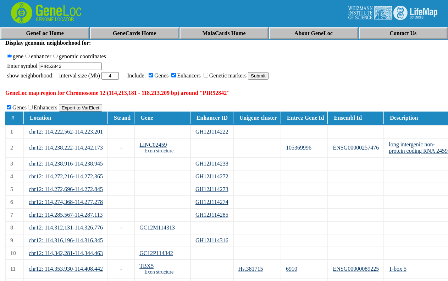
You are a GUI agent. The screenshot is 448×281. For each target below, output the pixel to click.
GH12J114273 (211, 189)
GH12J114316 (211, 240)
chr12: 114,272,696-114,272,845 (66, 189)
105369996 (298, 148)
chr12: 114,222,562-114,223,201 (66, 132)
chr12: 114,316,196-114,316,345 (66, 240)
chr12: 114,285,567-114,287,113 (66, 215)
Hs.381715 (250, 269)
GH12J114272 (211, 176)
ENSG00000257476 (356, 148)
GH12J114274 (211, 202)
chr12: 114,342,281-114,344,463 (66, 253)
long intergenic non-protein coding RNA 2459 (418, 147)
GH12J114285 (211, 215)
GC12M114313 (157, 228)
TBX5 (146, 266)
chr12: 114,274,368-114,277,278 (66, 202)
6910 (291, 269)
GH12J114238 (211, 164)
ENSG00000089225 (356, 269)
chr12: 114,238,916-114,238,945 (66, 164)
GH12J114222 (211, 132)
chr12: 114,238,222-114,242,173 (66, 148)
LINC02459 (153, 145)
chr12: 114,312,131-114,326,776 (66, 228)
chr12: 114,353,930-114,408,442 (66, 269)
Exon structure (158, 150)
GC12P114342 (156, 253)
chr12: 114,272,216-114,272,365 (66, 176)
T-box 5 (397, 269)
